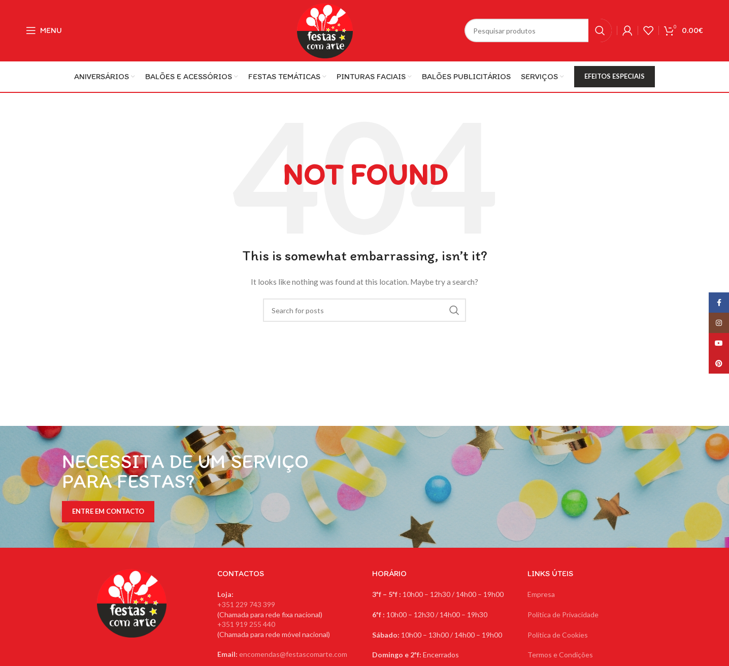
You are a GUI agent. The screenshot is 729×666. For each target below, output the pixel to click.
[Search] (538, 30)
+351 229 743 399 (246, 604)
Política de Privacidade (563, 614)
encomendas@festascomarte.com (293, 654)
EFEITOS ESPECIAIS (614, 76)
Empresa (541, 594)
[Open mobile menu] (44, 30)
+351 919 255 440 (246, 624)
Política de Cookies (557, 634)
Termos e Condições (560, 654)
